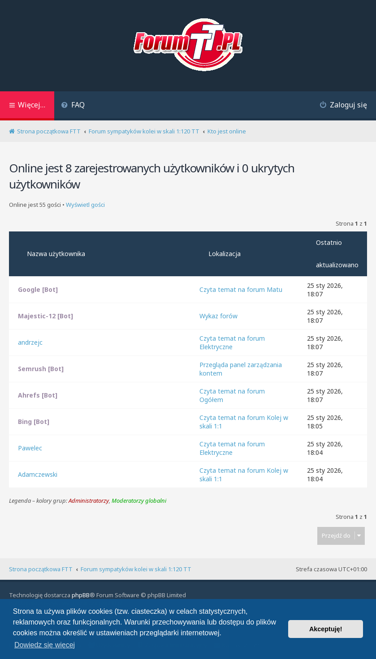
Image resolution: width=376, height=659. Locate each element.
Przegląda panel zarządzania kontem (240, 368)
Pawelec (30, 448)
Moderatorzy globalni (139, 501)
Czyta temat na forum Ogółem (232, 395)
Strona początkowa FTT (41, 569)
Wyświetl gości (85, 205)
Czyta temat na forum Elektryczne (232, 342)
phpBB (81, 595)
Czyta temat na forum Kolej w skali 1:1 (243, 421)
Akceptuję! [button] (325, 629)
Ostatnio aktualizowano (337, 253)
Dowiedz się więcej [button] (44, 645)
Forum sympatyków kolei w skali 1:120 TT (136, 569)
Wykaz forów (218, 316)
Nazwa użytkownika (56, 253)
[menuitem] (72, 105)
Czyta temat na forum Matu (240, 289)
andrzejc (30, 342)
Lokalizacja (224, 253)
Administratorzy (89, 501)
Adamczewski (37, 474)
